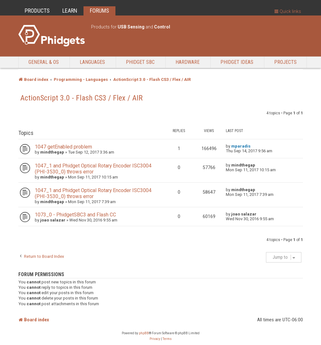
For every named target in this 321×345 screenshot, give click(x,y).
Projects (285, 62)
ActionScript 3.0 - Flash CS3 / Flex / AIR (81, 98)
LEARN (69, 10)
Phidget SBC (140, 62)
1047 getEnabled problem (63, 147)
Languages (92, 62)
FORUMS (99, 10)
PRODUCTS (37, 10)
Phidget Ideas (236, 62)
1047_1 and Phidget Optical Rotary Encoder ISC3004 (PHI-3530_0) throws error (93, 169)
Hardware (188, 62)
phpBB (144, 333)
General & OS (43, 62)
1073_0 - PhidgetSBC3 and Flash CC (75, 215)
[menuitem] (155, 339)
